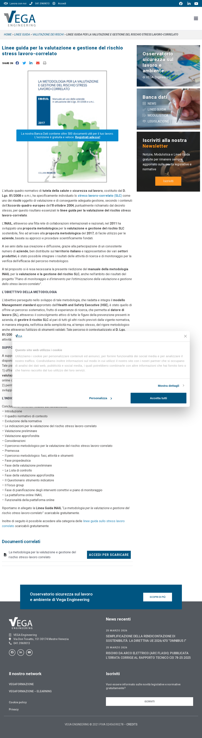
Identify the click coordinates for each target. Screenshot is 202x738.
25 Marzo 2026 (116, 630)
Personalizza (100, 398)
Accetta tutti (158, 398)
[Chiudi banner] (185, 336)
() (100, 196)
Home (8, 34)
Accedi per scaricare (109, 555)
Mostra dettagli (168, 385)
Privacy (14, 709)
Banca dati (155, 97)
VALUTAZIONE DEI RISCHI (48, 34)
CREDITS (131, 724)
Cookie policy (18, 702)
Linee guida (22, 34)
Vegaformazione (21, 684)
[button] (8, 63)
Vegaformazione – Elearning (30, 691)
